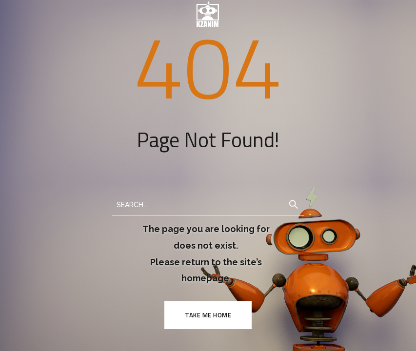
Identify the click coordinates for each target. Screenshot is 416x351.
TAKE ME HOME (208, 315)
